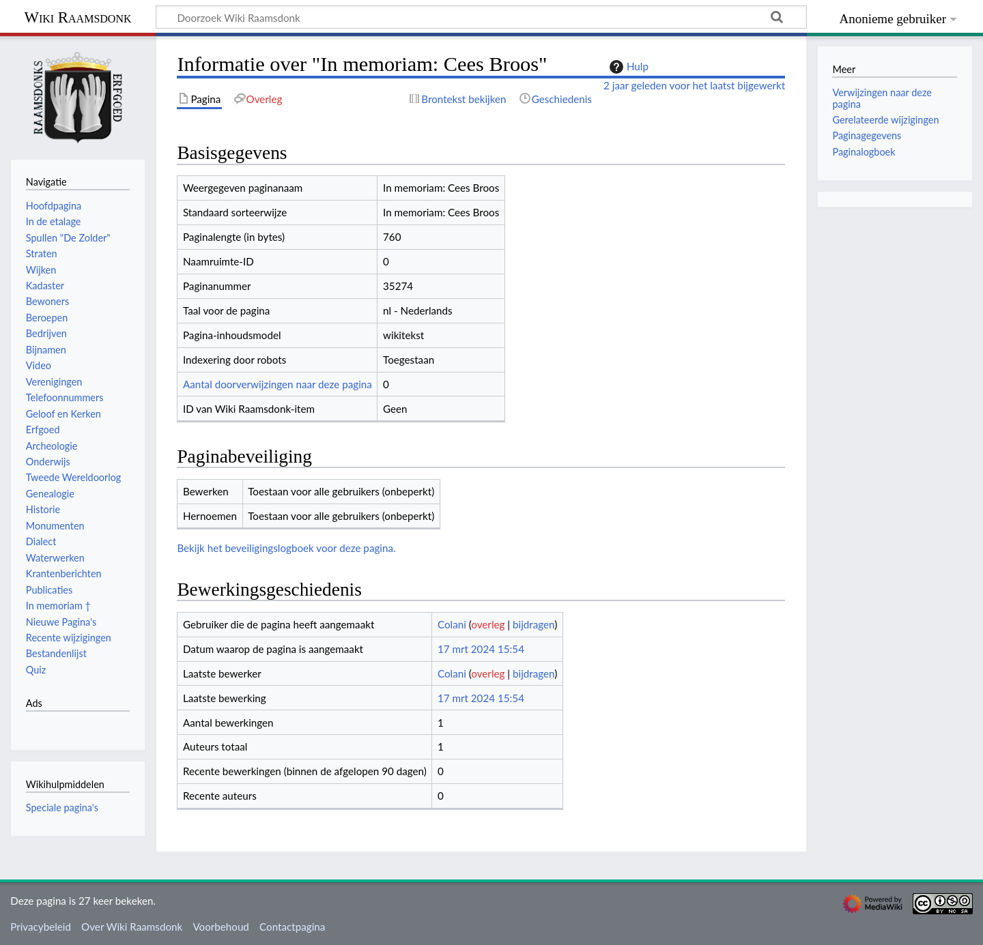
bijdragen (533, 624)
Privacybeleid (40, 926)
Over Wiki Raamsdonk (131, 926)
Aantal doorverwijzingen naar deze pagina (277, 384)
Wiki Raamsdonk (77, 17)
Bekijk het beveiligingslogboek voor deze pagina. (286, 548)
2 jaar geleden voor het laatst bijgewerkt (694, 85)
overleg (487, 624)
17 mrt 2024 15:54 (481, 649)
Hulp (627, 67)
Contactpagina (292, 926)
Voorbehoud (220, 926)
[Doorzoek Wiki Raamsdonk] (481, 17)
